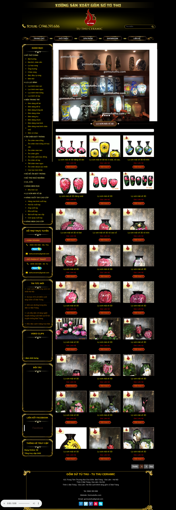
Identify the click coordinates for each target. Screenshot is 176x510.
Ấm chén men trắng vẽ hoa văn (38, 145)
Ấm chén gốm (33, 154)
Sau (151, 466)
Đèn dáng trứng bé (35, 110)
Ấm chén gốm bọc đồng (37, 157)
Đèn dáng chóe (34, 113)
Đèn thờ (31, 79)
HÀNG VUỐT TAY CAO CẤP (37, 198)
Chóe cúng (32, 72)
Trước (135, 466)
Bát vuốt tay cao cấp (36, 214)
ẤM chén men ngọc (35, 163)
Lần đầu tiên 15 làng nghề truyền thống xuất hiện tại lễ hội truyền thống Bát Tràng (37, 317)
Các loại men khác (35, 170)
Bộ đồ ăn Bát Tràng (35, 174)
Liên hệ (137, 38)
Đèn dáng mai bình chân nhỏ (37, 128)
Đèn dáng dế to (34, 107)
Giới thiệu (63, 38)
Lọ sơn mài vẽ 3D (33, 193)
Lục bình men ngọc (35, 89)
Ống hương (32, 69)
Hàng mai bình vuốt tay (37, 201)
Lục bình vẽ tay (34, 96)
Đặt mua (71, 167)
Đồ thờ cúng (31, 55)
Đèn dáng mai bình (35, 123)
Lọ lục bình (31, 82)
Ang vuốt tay (33, 208)
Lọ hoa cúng (33, 65)
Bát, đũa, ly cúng (34, 75)
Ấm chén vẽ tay (34, 160)
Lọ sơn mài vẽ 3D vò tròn (138, 233)
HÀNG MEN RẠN (32, 186)
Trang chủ (39, 38)
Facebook (38, 428)
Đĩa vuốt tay (33, 211)
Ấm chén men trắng (35, 140)
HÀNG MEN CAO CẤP (34, 221)
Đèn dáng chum (34, 120)
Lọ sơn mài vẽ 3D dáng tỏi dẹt (71, 160)
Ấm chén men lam (35, 150)
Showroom (112, 38)
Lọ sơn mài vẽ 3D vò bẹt (71, 233)
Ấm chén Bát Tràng (35, 137)
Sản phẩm (88, 38)
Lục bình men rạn (35, 86)
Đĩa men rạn (33, 190)
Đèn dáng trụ (33, 116)
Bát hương (32, 59)
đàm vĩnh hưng (31, 358)
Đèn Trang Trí (32, 100)
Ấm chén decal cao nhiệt (37, 167)
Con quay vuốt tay (35, 218)
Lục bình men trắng (35, 93)
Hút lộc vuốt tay (34, 205)
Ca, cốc (29, 182)
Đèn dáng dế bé (34, 103)
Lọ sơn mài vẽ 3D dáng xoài (71, 196)
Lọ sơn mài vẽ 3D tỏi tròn (138, 160)
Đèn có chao (33, 133)
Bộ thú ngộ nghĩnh (34, 178)
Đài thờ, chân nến (35, 62)
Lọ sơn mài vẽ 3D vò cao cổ (105, 233)
